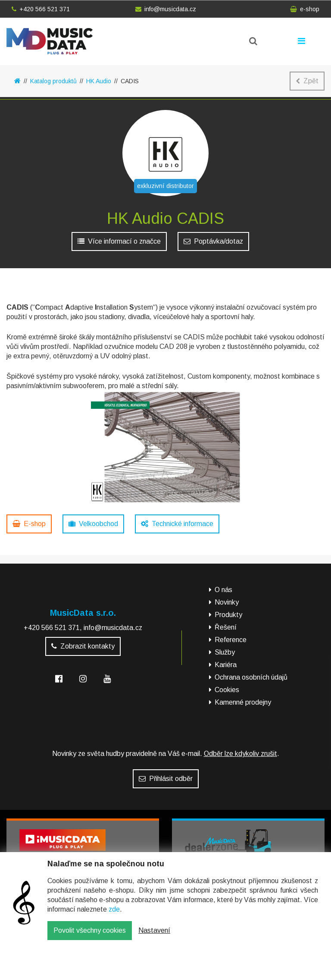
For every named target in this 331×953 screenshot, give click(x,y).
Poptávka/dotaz (213, 241)
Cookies (227, 689)
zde (114, 915)
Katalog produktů (53, 81)
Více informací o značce (119, 241)
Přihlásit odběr (166, 778)
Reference (231, 639)
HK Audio (98, 81)
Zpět (307, 81)
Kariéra (226, 664)
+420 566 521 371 (41, 9)
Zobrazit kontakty (83, 646)
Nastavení (154, 936)
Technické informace (177, 523)
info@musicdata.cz (165, 9)
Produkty (228, 614)
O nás (223, 589)
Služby (225, 652)
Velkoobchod (93, 523)
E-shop (29, 523)
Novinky (227, 602)
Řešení (226, 627)
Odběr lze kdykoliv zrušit (240, 753)
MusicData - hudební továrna (49, 41)
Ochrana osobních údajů (251, 677)
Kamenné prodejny (243, 702)
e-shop (304, 9)
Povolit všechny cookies (89, 936)
